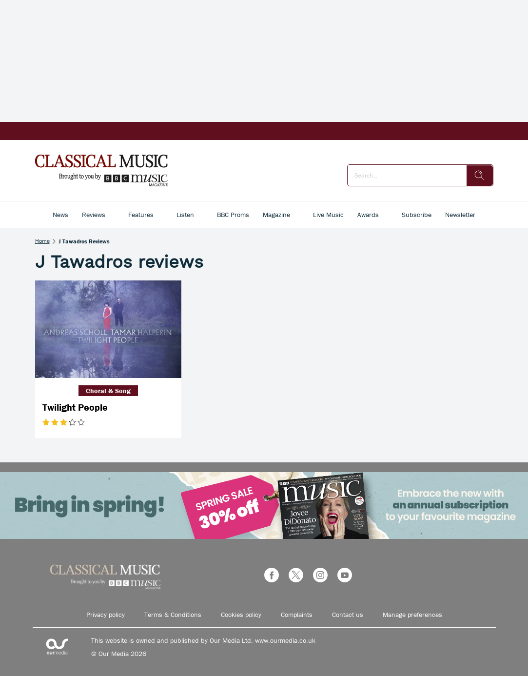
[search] (480, 175)
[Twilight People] (108, 329)
